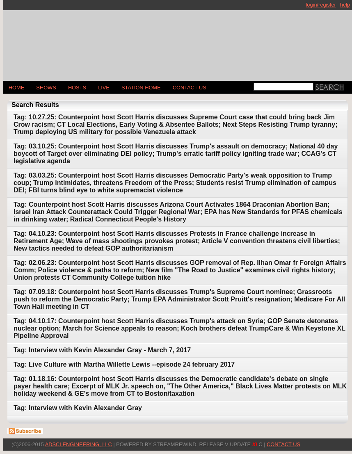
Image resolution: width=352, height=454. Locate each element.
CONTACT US (189, 87)
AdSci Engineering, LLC (78, 444)
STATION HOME (141, 87)
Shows (46, 87)
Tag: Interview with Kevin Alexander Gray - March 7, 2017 (102, 350)
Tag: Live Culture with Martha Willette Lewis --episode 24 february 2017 (124, 364)
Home (16, 87)
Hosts (77, 87)
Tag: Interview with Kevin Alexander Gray (78, 407)
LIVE (104, 87)
